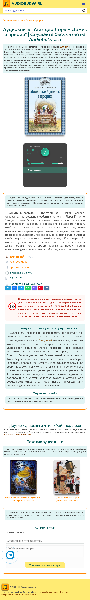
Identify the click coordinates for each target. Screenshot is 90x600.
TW (21, 288)
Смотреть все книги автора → (19, 434)
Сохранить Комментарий (45, 565)
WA (27, 288)
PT (40, 288)
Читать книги (31, 594)
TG (8, 288)
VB (34, 288)
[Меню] (83, 3)
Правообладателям (48, 592)
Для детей (65, 47)
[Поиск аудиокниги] (45, 10)
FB (14, 288)
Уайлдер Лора (18, 261)
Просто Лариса (19, 267)
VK (47, 288)
